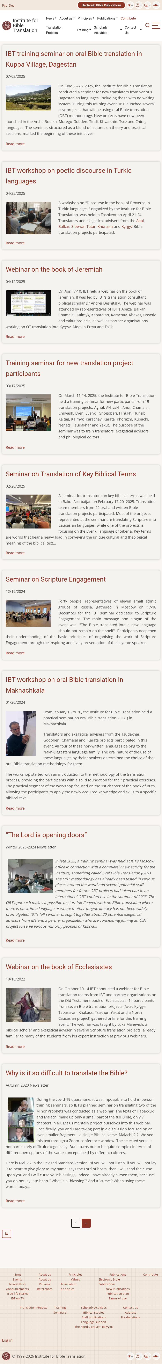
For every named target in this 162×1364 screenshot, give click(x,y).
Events (17, 1279)
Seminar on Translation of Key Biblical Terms (71, 474)
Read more (15, 143)
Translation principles (68, 1286)
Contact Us (130, 30)
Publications (106, 18)
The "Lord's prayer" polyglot (94, 1327)
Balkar (63, 226)
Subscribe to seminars (81, 1234)
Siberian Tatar (83, 226)
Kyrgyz (127, 226)
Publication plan (117, 1294)
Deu (12, 5)
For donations (130, 1317)
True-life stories (17, 1294)
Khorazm (105, 226)
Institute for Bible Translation (25, 25)
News (50, 18)
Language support (93, 1322)
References (44, 1289)
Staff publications (94, 1317)
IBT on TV (17, 1298)
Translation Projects (54, 30)
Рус (4, 5)
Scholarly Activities (101, 30)
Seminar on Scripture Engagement (56, 579)
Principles (85, 18)
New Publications (118, 1289)
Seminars (59, 1312)
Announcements (17, 1289)
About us (65, 18)
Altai (140, 220)
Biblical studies (93, 1312)
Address (130, 1312)
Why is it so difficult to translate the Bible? (66, 1073)
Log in (7, 1340)
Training (83, 30)
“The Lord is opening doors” (46, 835)
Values (75, 1279)
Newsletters (17, 1284)
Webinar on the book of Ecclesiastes (59, 967)
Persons (44, 1284)
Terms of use (118, 1298)
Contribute (128, 18)
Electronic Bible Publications (101, 5)
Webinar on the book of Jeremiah (54, 269)
